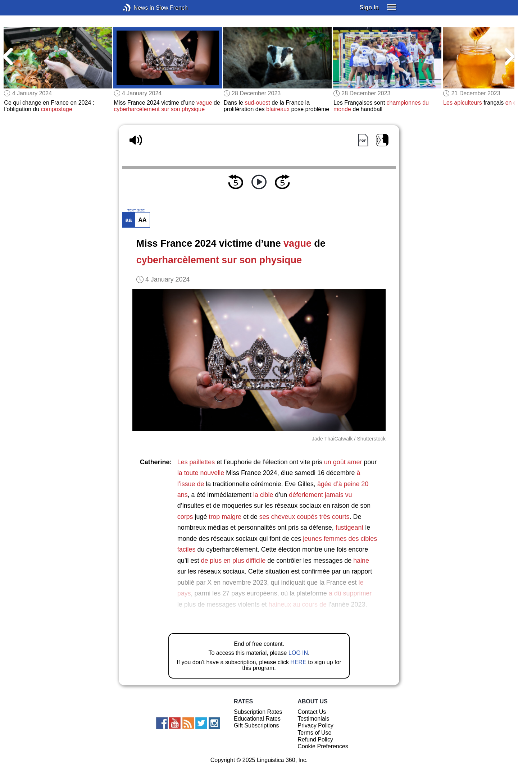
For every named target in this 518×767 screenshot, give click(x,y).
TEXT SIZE (136, 210)
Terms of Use (314, 733)
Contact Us (311, 712)
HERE (298, 662)
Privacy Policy (315, 725)
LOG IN (298, 653)
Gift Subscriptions (256, 725)
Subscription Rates (258, 712)
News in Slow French (137, 8)
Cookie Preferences (322, 746)
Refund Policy (315, 739)
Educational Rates (257, 719)
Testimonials (313, 719)
